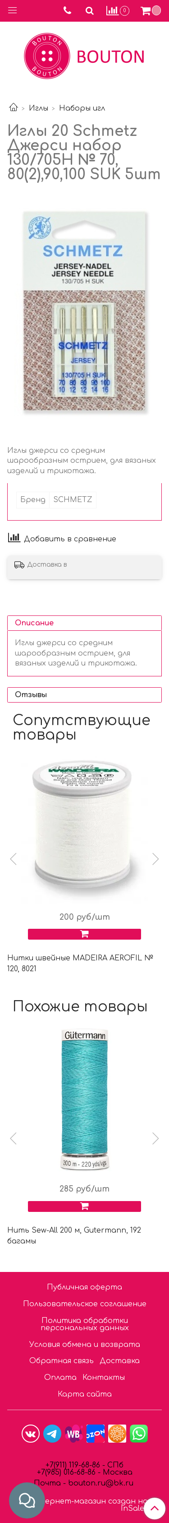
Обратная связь (61, 1361)
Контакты (103, 1378)
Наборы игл (82, 108)
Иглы (38, 108)
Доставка (120, 1361)
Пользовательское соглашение (84, 1304)
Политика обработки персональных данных (85, 1324)
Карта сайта (85, 1394)
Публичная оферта (84, 1287)
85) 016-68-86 (73, 1472)
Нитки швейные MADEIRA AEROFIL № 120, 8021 (80, 963)
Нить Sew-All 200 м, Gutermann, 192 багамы (74, 1235)
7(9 (46, 1472)
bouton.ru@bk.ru (99, 1483)
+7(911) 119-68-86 (74, 1465)
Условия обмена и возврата (84, 1345)
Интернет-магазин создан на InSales (87, 1505)
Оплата (60, 1378)
